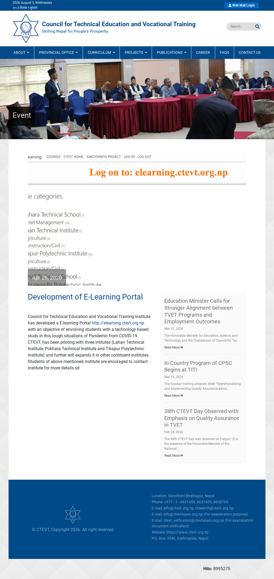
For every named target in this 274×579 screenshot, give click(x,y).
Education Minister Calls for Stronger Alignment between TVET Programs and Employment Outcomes (198, 311)
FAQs (224, 52)
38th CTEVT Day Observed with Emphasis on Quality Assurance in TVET (201, 418)
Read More (173, 347)
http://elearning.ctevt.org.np (118, 323)
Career (203, 52)
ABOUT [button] (19, 52)
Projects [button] (134, 52)
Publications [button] (170, 52)
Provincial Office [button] (57, 52)
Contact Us (250, 52)
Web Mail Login (242, 5)
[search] (240, 26)
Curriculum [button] (100, 52)
